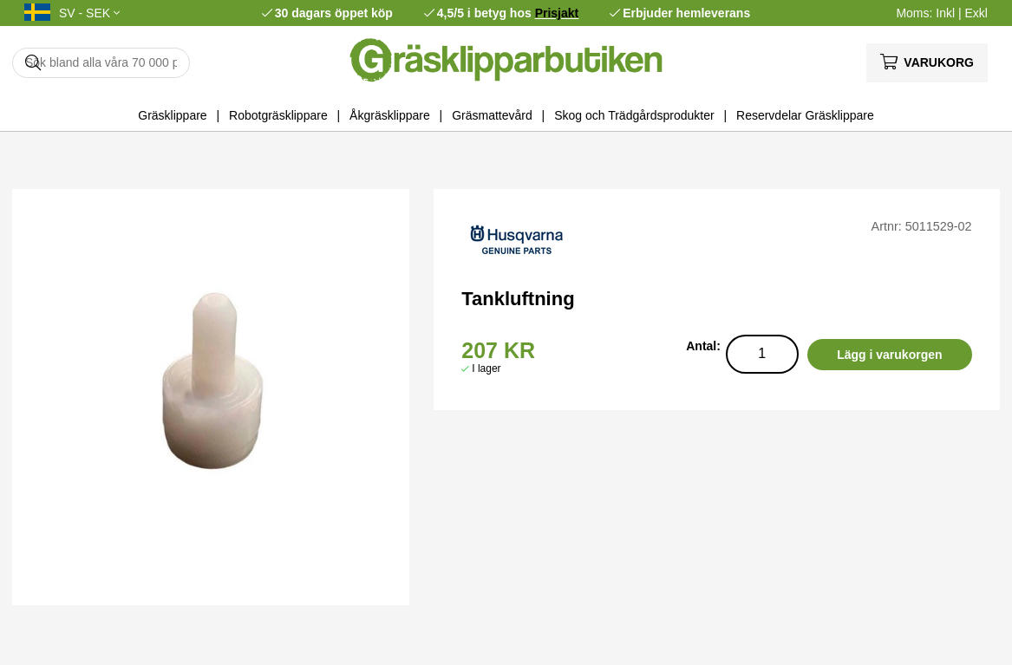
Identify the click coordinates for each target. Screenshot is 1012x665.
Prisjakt (557, 13)
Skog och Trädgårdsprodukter (634, 115)
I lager (486, 368)
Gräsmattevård (492, 115)
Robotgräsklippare (278, 115)
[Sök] (101, 63)
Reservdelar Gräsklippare (805, 115)
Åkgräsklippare (389, 115)
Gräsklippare (172, 115)
